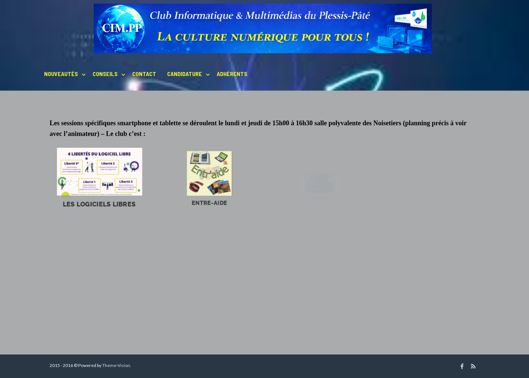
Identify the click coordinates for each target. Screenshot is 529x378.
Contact (144, 73)
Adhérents (232, 73)
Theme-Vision (116, 365)
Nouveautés (61, 73)
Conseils (105, 73)
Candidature (184, 73)
